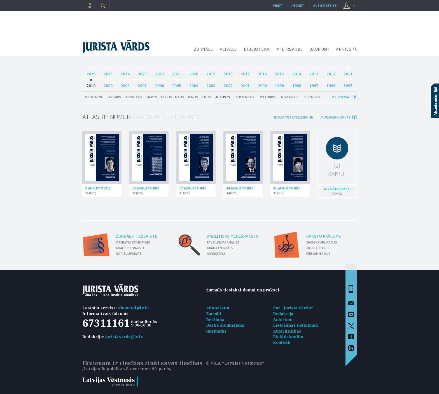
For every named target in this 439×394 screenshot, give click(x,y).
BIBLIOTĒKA (257, 49)
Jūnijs (192, 97)
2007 (142, 84)
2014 (296, 72)
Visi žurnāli (341, 97)
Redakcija (283, 313)
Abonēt (297, 5)
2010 (91, 84)
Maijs (179, 97)
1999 (279, 84)
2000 (262, 84)
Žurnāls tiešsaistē (136, 236)
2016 (262, 72)
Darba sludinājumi (225, 325)
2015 (279, 72)
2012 (330, 72)
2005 (176, 84)
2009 (108, 84)
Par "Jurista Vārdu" (293, 307)
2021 (176, 72)
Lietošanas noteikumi (295, 325)
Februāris (134, 97)
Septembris (244, 97)
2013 (313, 72)
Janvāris (114, 97)
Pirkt (277, 5)
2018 (228, 72)
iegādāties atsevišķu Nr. (294, 117)
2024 (125, 72)
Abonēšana (217, 307)
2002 (228, 84)
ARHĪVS (343, 49)
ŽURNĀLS (203, 49)
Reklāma (215, 319)
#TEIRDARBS (290, 49)
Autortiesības (287, 331)
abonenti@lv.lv (133, 307)
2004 (193, 84)
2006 (159, 84)
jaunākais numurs (335, 117)
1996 (330, 84)
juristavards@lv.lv (124, 336)
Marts (151, 97)
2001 (245, 84)
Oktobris (268, 97)
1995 (348, 84)
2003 (210, 84)
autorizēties (325, 5)
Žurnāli (213, 313)
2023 (142, 72)
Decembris (312, 97)
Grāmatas (216, 331)
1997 (313, 84)
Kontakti (282, 342)
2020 (193, 72)
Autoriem (283, 319)
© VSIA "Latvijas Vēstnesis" (235, 363)
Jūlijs (206, 97)
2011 (348, 72)
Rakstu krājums (323, 236)
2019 (210, 72)
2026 (91, 72)
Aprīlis (166, 97)
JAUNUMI (319, 49)
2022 (159, 72)
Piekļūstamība (288, 336)
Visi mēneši (93, 97)
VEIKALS (228, 49)
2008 (125, 84)
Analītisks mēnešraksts (232, 236)
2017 (245, 72)
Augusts (222, 97)
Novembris (289, 97)
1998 (296, 84)
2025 (108, 72)
